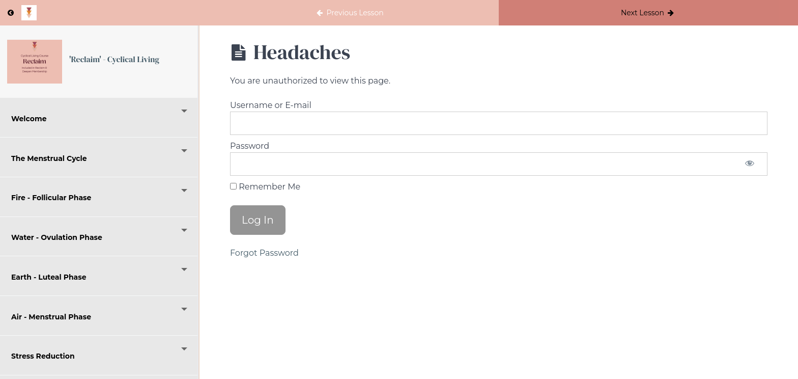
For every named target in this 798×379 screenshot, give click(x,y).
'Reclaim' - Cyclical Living (115, 59)
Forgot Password (264, 253)
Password (249, 146)
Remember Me (265, 187)
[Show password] (749, 164)
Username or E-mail (270, 105)
